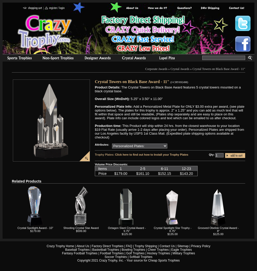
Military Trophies (183, 253)
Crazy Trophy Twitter (243, 23)
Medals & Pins (168, 59)
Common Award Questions (184, 8)
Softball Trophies (141, 257)
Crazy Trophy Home (60, 246)
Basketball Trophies (105, 250)
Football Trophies (112, 253)
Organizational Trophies (58, 59)
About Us (132, 8)
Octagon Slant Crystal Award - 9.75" (127, 229)
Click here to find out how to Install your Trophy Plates (151, 154)
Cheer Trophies (158, 250)
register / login (55, 8)
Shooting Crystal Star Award (81, 227)
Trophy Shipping (146, 246)
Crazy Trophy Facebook (243, 44)
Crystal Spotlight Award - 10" (35, 227)
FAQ (129, 246)
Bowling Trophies (133, 250)
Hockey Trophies (158, 253)
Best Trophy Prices (143, 34)
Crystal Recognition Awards (133, 59)
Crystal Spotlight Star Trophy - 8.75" (172, 229)
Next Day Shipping (210, 8)
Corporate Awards (156, 69)
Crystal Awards (180, 69)
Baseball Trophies (77, 250)
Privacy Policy (200, 246)
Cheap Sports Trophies (164, 260)
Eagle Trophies (181, 250)
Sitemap (183, 246)
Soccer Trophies (116, 257)
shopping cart (32, 8)
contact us (236, 8)
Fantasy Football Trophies (79, 253)
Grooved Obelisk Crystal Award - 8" (218, 229)
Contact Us (167, 246)
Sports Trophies (17, 59)
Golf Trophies (135, 253)
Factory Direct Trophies (158, 8)
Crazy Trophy (45, 31)
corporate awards (97, 59)
